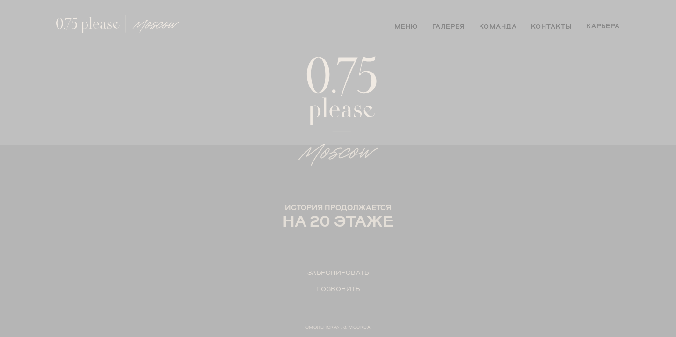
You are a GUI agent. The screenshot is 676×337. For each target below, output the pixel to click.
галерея (448, 26)
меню (406, 26)
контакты (551, 26)
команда (498, 26)
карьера (603, 25)
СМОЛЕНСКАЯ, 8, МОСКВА (338, 327)
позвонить (338, 289)
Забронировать (338, 272)
